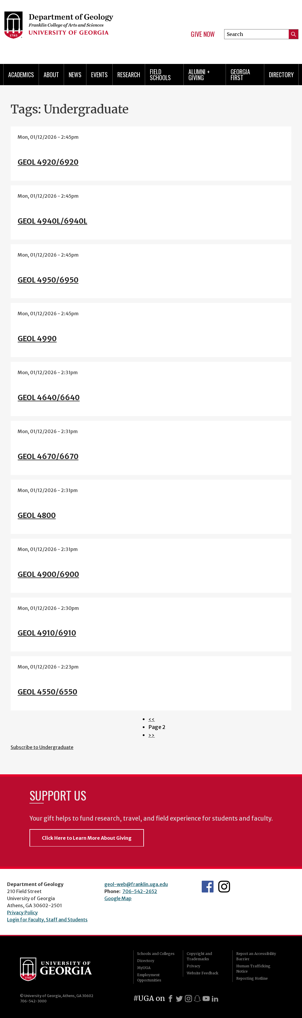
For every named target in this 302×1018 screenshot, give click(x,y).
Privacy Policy (22, 912)
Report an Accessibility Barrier (256, 956)
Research (128, 74)
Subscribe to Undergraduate (42, 747)
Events (99, 74)
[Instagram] (188, 998)
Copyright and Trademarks (199, 956)
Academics (21, 74)
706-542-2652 (139, 891)
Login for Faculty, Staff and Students (47, 920)
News (75, 74)
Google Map (118, 898)
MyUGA (143, 968)
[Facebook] (170, 998)
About (51, 74)
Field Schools (160, 74)
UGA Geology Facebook (208, 886)
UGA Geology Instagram (224, 886)
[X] (179, 998)
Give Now (203, 34)
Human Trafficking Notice (253, 969)
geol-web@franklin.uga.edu (136, 884)
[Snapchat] (197, 998)
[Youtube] (206, 998)
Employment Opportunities (149, 977)
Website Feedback (202, 973)
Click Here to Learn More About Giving (87, 838)
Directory (281, 74)
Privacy (193, 966)
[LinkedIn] (215, 998)
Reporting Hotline (252, 978)
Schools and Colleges (156, 953)
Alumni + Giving (199, 74)
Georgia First (240, 74)
